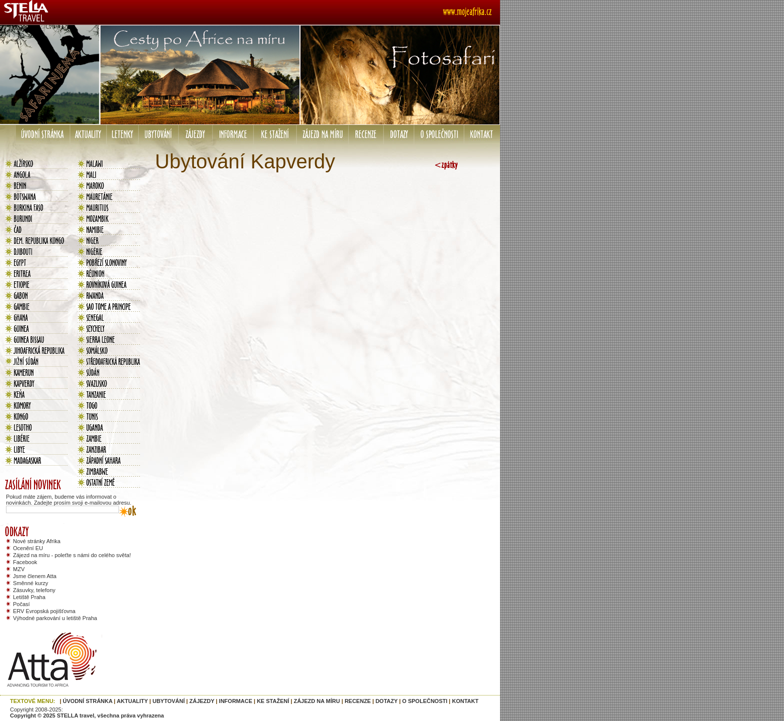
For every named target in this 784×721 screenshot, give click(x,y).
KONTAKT (465, 701)
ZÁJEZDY (202, 701)
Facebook (25, 562)
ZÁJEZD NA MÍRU (317, 701)
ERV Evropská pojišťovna (44, 611)
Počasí (21, 604)
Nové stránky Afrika (36, 541)
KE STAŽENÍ (273, 701)
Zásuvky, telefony (34, 590)
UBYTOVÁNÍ (168, 701)
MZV (18, 569)
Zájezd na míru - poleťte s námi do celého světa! (72, 555)
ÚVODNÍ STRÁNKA (87, 701)
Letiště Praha (29, 597)
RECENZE (357, 701)
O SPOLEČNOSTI (424, 701)
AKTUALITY (132, 701)
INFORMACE (235, 701)
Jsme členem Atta (34, 576)
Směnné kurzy (30, 583)
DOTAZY (387, 701)
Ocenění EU (28, 548)
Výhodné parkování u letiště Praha (55, 618)
